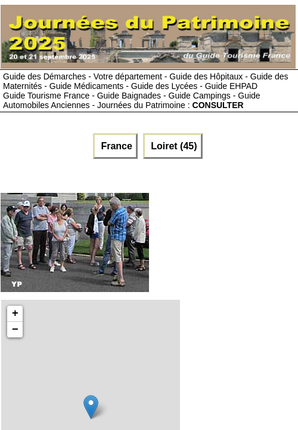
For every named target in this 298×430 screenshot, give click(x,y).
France (115, 146)
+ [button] (15, 313)
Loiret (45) (172, 146)
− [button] (15, 329)
